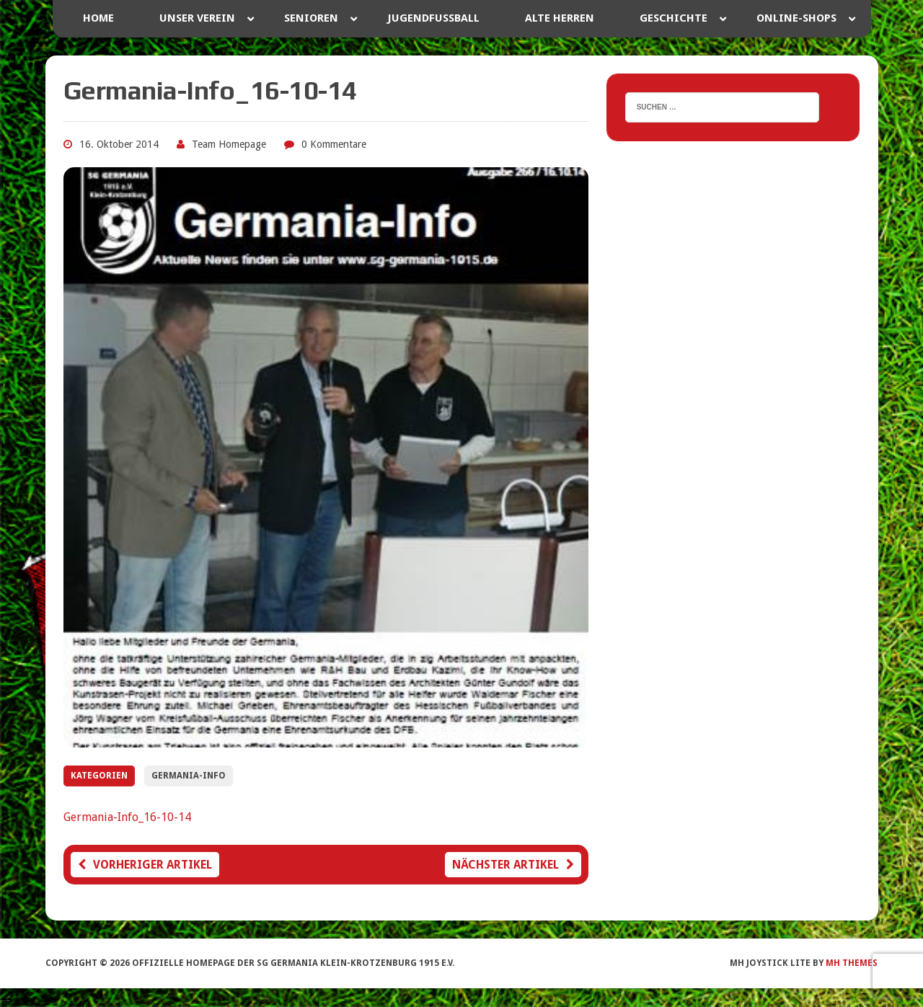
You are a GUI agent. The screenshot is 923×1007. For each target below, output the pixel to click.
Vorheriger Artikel (145, 864)
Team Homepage (229, 144)
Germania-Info (188, 776)
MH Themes (852, 963)
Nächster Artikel (513, 864)
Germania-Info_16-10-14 (127, 817)
